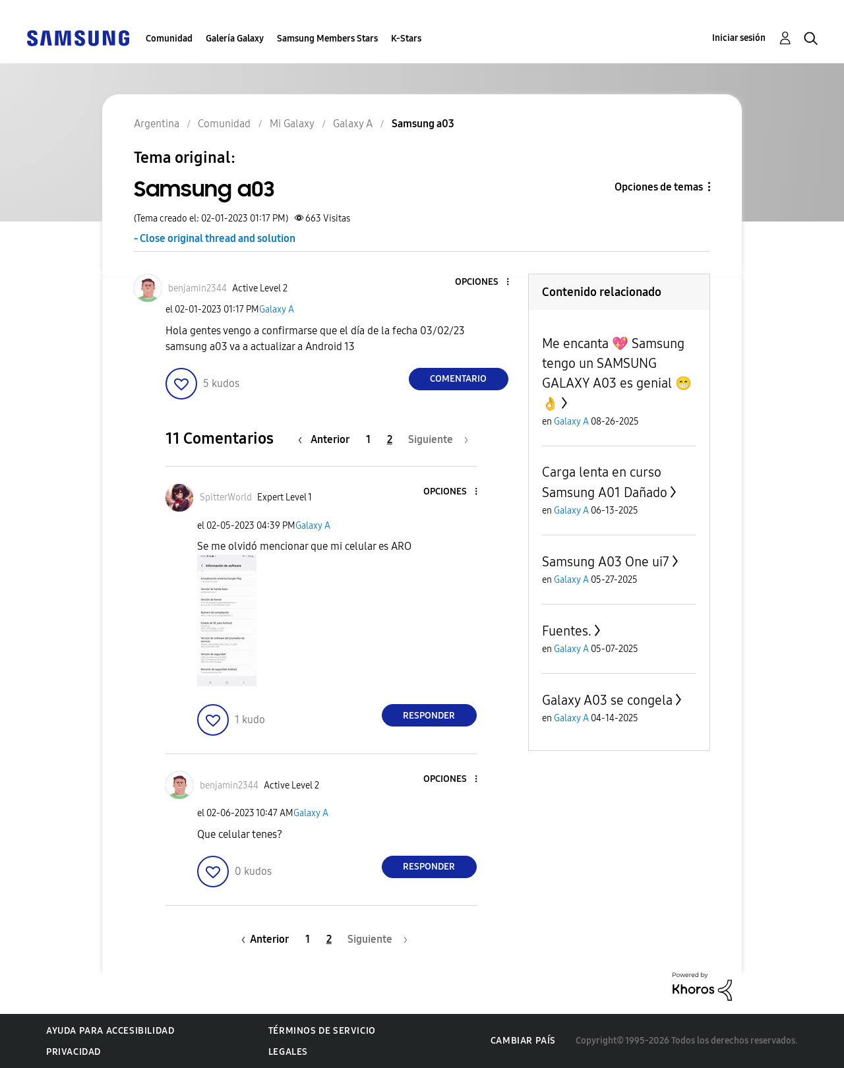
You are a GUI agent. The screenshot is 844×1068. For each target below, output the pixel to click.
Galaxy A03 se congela (607, 700)
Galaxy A (276, 309)
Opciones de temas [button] (659, 187)
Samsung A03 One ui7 (605, 562)
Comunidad (169, 38)
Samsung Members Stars (327, 38)
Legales (288, 1051)
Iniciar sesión (739, 38)
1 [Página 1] (368, 439)
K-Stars (406, 38)
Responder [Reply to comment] (429, 715)
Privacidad (73, 1051)
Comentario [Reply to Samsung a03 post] (458, 378)
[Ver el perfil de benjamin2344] (197, 288)
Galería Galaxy (235, 38)
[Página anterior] (327, 439)
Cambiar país (523, 1040)
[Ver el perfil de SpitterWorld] (226, 497)
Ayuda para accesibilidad (110, 1030)
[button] (485, 282)
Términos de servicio (322, 1030)
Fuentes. (566, 631)
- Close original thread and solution (214, 238)
